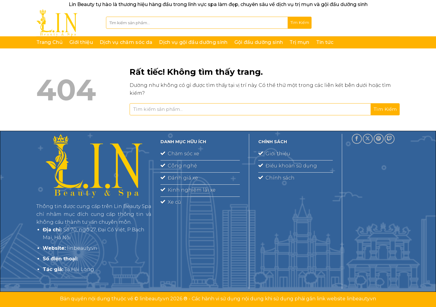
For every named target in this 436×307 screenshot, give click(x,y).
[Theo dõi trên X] (368, 139)
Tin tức (325, 42)
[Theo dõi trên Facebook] (357, 139)
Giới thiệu (81, 42)
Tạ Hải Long (79, 269)
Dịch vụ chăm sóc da (126, 42)
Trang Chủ (49, 42)
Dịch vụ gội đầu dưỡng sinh (193, 42)
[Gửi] (300, 23)
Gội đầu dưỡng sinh (258, 42)
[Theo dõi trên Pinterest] (379, 139)
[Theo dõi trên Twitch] (390, 139)
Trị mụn (299, 42)
